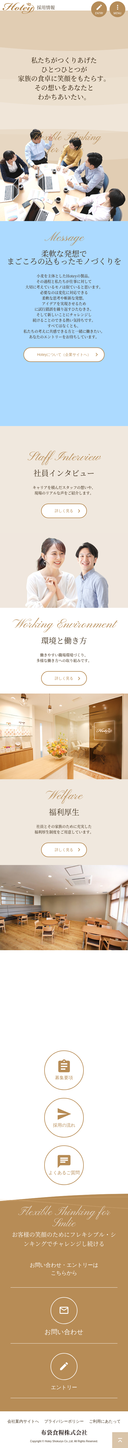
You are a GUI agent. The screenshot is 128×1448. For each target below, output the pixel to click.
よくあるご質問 (64, 1172)
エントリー (64, 1387)
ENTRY (99, 13)
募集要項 (64, 1077)
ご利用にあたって (105, 1421)
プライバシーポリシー (64, 1421)
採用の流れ (64, 1125)
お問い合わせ (64, 1331)
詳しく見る (64, 511)
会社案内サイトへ (23, 1421)
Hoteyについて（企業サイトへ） (64, 354)
